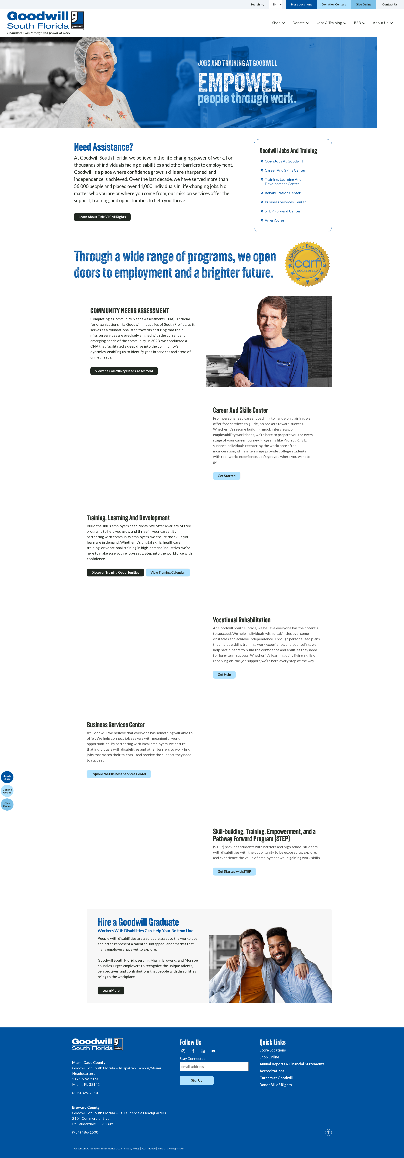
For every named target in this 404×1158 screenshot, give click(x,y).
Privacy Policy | (132, 1148)
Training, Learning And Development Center (283, 181)
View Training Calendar (170, 572)
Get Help (225, 675)
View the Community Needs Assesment (125, 371)
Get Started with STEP (235, 872)
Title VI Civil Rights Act (171, 1148)
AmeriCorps (275, 220)
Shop (276, 22)
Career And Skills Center (285, 170)
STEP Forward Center (282, 211)
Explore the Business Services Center (119, 774)
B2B (357, 22)
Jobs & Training (329, 22)
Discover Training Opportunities (116, 572)
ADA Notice (149, 1148)
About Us (380, 22)
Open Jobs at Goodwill (284, 161)
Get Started (227, 476)
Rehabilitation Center (283, 193)
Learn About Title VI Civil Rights (103, 217)
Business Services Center (285, 202)
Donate (298, 22)
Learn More (111, 991)
